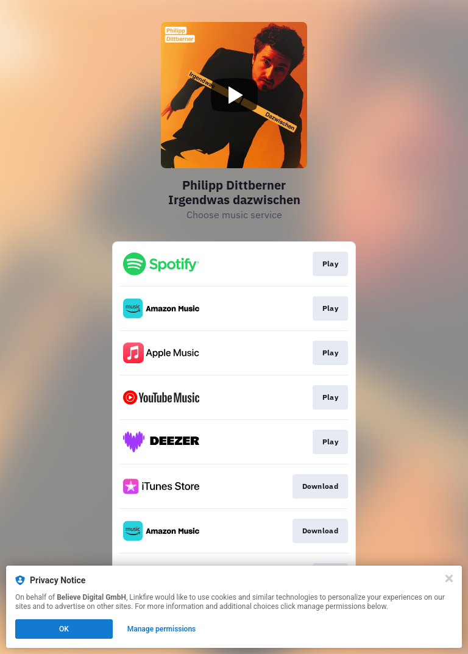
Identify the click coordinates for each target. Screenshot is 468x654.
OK (64, 629)
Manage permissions (161, 629)
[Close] (449, 578)
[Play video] (234, 95)
